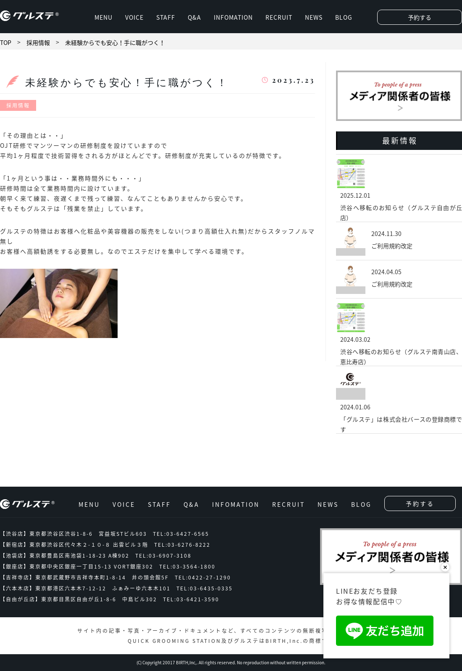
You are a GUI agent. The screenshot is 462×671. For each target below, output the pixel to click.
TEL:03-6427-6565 (181, 533)
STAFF (165, 17)
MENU (103, 17)
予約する (419, 17)
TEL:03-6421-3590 (191, 599)
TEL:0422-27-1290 (203, 577)
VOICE (134, 17)
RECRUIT (278, 17)
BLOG (343, 17)
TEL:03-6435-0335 (204, 588)
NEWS (314, 17)
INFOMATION (233, 17)
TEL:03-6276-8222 (182, 544)
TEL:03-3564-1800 (187, 566)
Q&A (194, 17)
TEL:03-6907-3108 (163, 555)
